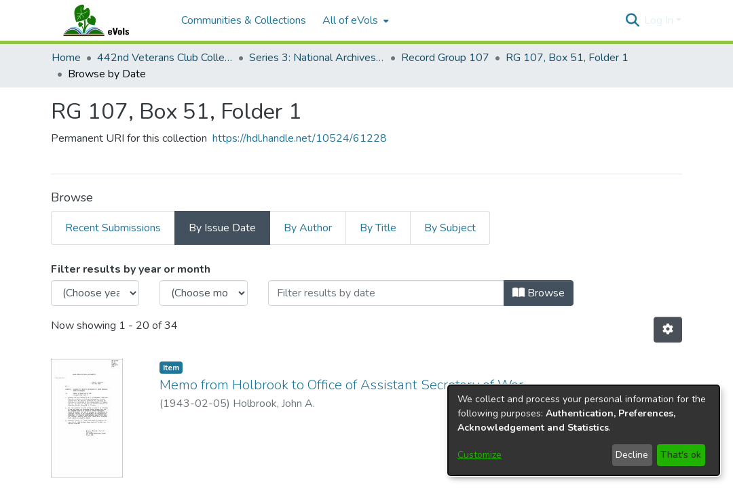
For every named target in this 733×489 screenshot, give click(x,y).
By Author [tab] (308, 227)
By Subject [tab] (450, 227)
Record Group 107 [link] (445, 57)
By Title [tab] (378, 227)
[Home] (109, 20)
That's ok (680, 454)
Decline (632, 454)
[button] (632, 20)
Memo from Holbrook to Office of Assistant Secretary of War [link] (341, 385)
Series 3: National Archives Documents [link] (317, 57)
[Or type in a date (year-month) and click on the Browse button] (386, 293)
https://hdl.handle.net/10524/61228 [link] (299, 138)
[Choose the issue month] (203, 293)
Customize (479, 454)
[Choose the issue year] (95, 293)
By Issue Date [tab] (222, 227)
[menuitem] (354, 20)
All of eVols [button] (350, 20)
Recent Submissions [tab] (113, 227)
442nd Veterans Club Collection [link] (165, 57)
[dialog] (583, 430)
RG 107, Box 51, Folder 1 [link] (567, 57)
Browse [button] (538, 293)
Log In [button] (660, 20)
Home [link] (66, 57)
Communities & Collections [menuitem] (243, 20)
